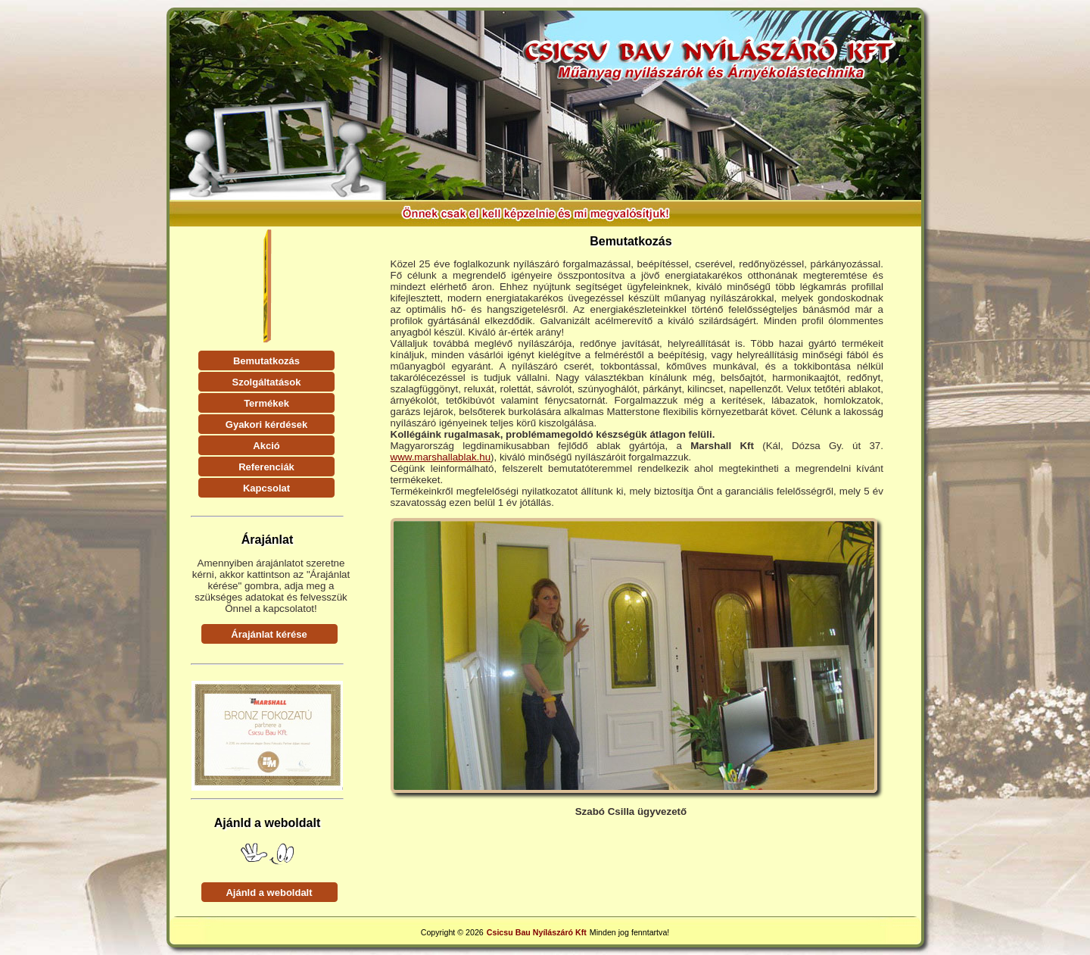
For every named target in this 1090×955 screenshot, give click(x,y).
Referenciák (266, 467)
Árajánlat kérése (269, 634)
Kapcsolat (266, 488)
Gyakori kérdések (266, 424)
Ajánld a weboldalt (269, 892)
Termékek (266, 403)
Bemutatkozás (266, 361)
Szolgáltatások (266, 382)
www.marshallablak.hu (441, 457)
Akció (266, 445)
